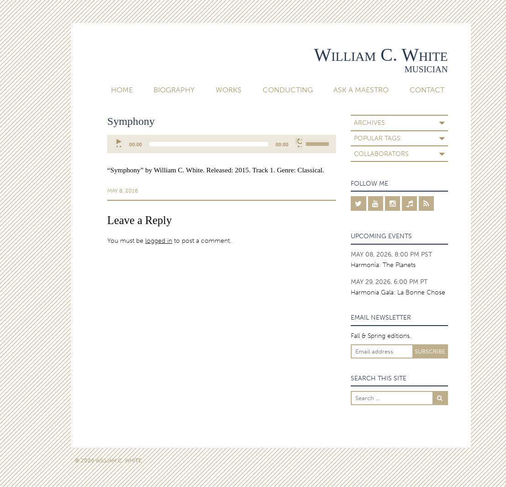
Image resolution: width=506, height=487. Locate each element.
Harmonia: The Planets (383, 265)
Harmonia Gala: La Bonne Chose (398, 292)
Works (229, 90)
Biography (174, 90)
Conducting (288, 90)
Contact (427, 90)
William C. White (381, 54)
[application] (221, 144)
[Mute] (299, 142)
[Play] (119, 142)
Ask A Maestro (361, 90)
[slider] (208, 144)
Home (122, 90)
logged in (158, 240)
